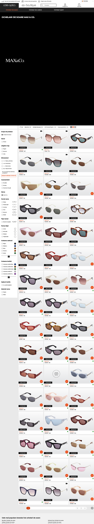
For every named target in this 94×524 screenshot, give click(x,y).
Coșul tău (79, 6)
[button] (9, 5)
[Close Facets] (8, 32)
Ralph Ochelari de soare (54, 432)
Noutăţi (4, 88)
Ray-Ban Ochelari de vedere (9, 440)
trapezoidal (9, 142)
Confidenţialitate (15, 516)
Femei (4, 46)
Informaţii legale (24, 516)
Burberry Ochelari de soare (54, 429)
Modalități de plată (36, 484)
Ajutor (64, 482)
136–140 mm (6, 71)
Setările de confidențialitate (8, 486)
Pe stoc (4, 90)
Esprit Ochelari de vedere (53, 443)
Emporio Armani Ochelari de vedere (11, 447)
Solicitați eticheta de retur (38, 488)
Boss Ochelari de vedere (53, 445)
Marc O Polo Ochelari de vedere (10, 443)
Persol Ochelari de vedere (53, 441)
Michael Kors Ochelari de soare (55, 425)
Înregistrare (65, 6)
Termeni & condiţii (5, 516)
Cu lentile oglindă (6, 190)
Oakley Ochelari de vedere (8, 441)
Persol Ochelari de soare (8, 429)
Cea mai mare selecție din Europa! (12, 1)
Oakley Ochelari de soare (8, 427)
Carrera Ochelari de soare (8, 431)
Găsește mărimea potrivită (9, 80)
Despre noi (4, 482)
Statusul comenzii (66, 490)
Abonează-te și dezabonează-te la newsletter (73, 486)
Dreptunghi (9, 110)
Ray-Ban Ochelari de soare (8, 425)
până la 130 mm (7, 66)
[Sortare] (63, 32)
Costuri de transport (37, 486)
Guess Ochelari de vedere (53, 440)
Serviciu (34, 482)
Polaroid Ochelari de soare (54, 427)
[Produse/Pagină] (50, 32)
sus (91, 516)
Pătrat (9, 107)
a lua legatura (4, 488)
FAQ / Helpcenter (66, 484)
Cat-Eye (9, 112)
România (86, 1)
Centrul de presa (5, 484)
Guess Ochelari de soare (54, 431)
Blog (63, 488)
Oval (9, 115)
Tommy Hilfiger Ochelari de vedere (56, 447)
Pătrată (9, 139)
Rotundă (9, 136)
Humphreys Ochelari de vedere (10, 445)
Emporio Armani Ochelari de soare (10, 432)
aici (41, 465)
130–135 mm (6, 68)
